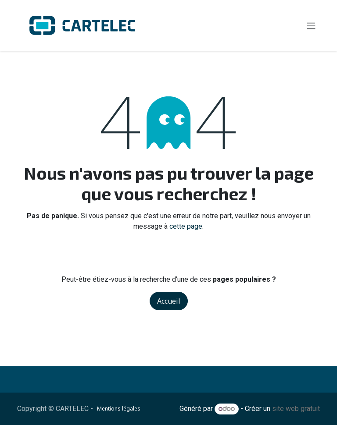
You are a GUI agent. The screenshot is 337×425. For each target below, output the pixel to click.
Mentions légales (118, 408)
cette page (185, 226)
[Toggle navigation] (311, 25)
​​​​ (150, 409)
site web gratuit (296, 408)
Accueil (168, 301)
